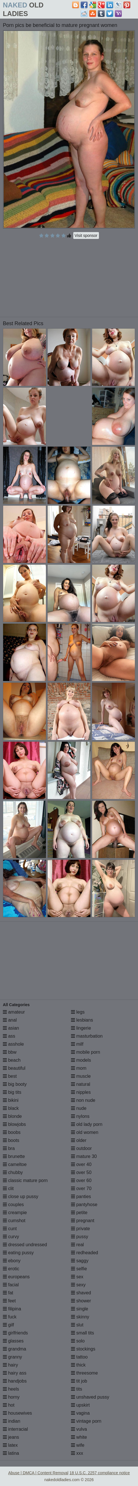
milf (77, 1044)
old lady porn (86, 1124)
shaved (81, 1292)
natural (80, 1084)
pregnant (82, 1220)
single (79, 1308)
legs (78, 1012)
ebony (12, 1260)
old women (84, 1132)
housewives (17, 1413)
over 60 (81, 1180)
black (11, 1108)
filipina (12, 1308)
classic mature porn (25, 1180)
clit (8, 1188)
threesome (84, 1373)
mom (78, 1068)
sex (77, 1276)
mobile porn (85, 1052)
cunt (10, 1228)
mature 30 (84, 1156)
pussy (79, 1236)
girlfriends (15, 1332)
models (81, 1060)
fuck (10, 1316)
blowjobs (14, 1124)
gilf (8, 1324)
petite (79, 1212)
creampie (15, 1212)
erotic (11, 1268)
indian (11, 1421)
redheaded (84, 1252)
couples (13, 1204)
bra (9, 1148)
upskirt (80, 1405)
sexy (78, 1284)
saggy (79, 1260)
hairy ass (14, 1373)
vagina (80, 1413)
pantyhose (84, 1204)
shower (81, 1300)
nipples (81, 1092)
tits (76, 1389)
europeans (16, 1276)
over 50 (81, 1172)
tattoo (79, 1357)
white (79, 1437)
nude (78, 1108)
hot (9, 1405)
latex (10, 1445)
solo (78, 1340)
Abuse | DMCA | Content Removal (38, 1473)
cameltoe (15, 1164)
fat (8, 1292)
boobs (12, 1132)
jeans (11, 1437)
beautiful (14, 1068)
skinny (80, 1316)
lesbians (82, 1020)
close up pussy (20, 1196)
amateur (14, 1012)
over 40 (81, 1164)
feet (9, 1300)
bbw (10, 1052)
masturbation (87, 1036)
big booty (15, 1084)
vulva (79, 1429)
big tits (12, 1092)
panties (81, 1196)
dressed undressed (25, 1244)
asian (11, 1028)
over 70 (81, 1188)
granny (12, 1357)
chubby (13, 1172)
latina (11, 1453)
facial (11, 1284)
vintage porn (86, 1421)
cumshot (14, 1220)
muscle (81, 1076)
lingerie (81, 1028)
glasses (13, 1340)
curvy (11, 1236)
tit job (79, 1381)
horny (11, 1397)
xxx (77, 1453)
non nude (83, 1100)
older (78, 1140)
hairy (10, 1365)
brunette (14, 1156)
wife (77, 1445)
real (77, 1244)
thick (78, 1365)
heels (11, 1389)
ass (9, 1036)
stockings (83, 1348)
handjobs (15, 1381)
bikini (11, 1100)
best (10, 1076)
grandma (14, 1348)
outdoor (81, 1148)
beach (12, 1060)
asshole (13, 1044)
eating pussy (18, 1252)
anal (10, 1020)
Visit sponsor (86, 235)
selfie (79, 1268)
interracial (15, 1429)
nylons (80, 1116)
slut (77, 1324)
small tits (82, 1332)
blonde (12, 1116)
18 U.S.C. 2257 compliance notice (100, 1473)
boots (11, 1140)
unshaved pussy (90, 1397)
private (80, 1228)
